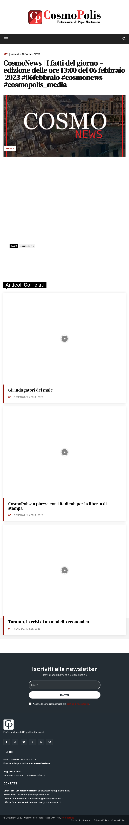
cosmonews (27, 246)
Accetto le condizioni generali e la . (61, 704)
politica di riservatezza (78, 704)
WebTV (10, 148)
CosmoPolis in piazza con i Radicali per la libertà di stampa (57, 506)
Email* (34, 685)
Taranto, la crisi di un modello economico (48, 622)
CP (5, 54)
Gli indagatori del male (30, 390)
